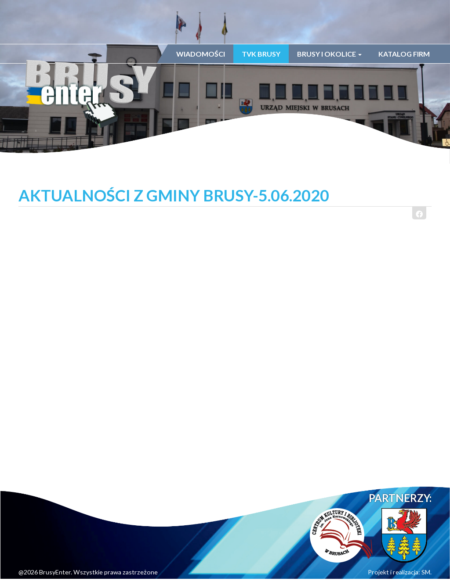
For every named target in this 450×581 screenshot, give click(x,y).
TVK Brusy (261, 54)
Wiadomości (200, 54)
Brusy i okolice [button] (329, 54)
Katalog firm (404, 54)
